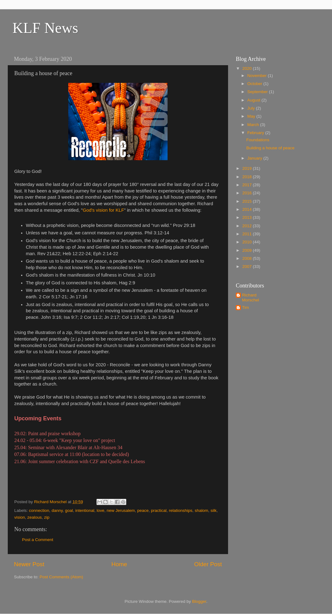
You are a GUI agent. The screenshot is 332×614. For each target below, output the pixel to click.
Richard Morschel (250, 297)
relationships (180, 510)
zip (46, 517)
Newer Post (29, 564)
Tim (245, 307)
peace (143, 510)
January (255, 158)
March (253, 124)
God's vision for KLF (103, 210)
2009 (247, 250)
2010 (247, 242)
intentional (84, 510)
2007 (247, 266)
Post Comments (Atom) (61, 577)
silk (214, 510)
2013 (247, 217)
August (254, 100)
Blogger (199, 601)
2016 (247, 193)
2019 (247, 168)
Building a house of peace (270, 148)
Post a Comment (37, 539)
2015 (247, 201)
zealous (34, 517)
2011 (247, 234)
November (257, 75)
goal (69, 510)
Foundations (257, 140)
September (258, 91)
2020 (247, 68)
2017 (247, 185)
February (256, 132)
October (255, 83)
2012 (247, 225)
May (251, 116)
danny (57, 510)
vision (19, 517)
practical (158, 510)
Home (119, 564)
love (101, 510)
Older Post (208, 564)
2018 (247, 176)
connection (39, 510)
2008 (247, 258)
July (251, 108)
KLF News (45, 28)
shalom (202, 510)
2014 (247, 209)
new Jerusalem (121, 510)
